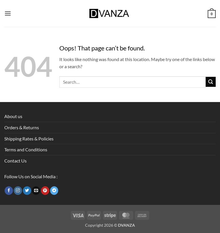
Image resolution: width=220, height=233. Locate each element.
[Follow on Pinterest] (45, 190)
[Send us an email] (36, 190)
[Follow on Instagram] (18, 190)
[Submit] (211, 82)
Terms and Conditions (25, 149)
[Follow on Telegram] (54, 190)
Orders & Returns (21, 127)
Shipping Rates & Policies (29, 138)
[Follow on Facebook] (9, 190)
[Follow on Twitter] (27, 190)
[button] (7, 13)
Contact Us (15, 160)
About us (13, 116)
